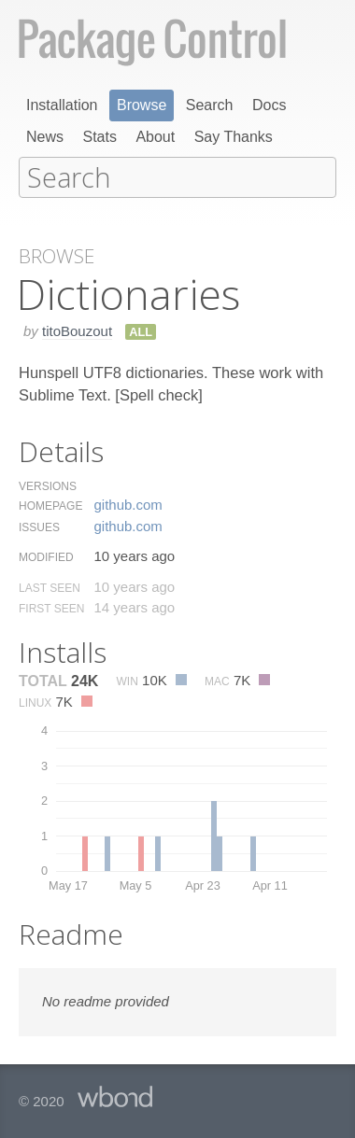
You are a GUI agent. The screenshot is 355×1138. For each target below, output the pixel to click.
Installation (62, 105)
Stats (99, 137)
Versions (48, 484)
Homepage (50, 504)
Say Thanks (233, 137)
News (45, 137)
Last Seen (49, 586)
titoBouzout (77, 329)
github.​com (127, 503)
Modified (46, 555)
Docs (269, 105)
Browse (141, 105)
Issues (39, 525)
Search (210, 105)
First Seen (51, 606)
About (155, 137)
